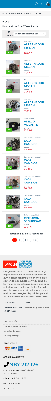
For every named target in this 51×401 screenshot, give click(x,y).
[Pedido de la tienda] (29, 34)
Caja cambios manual (32, 138)
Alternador (28, 41)
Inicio (4, 13)
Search (36, 4)
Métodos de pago (12, 331)
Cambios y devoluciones (15, 326)
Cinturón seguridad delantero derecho (31, 216)
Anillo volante (29, 118)
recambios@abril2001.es (37, 307)
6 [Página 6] (35, 240)
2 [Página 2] (20, 240)
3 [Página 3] (25, 240)
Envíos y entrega (12, 336)
